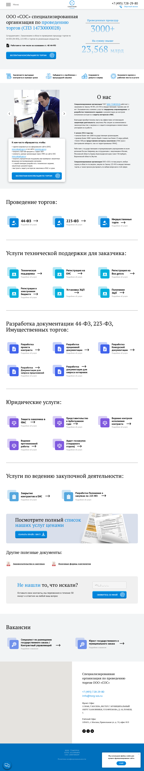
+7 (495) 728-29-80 (125, 3)
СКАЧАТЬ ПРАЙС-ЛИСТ (29, 534)
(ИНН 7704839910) (113, 104)
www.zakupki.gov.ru (19, 149)
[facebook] (84, 731)
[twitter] (88, 731)
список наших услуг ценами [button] (48, 522)
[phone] (109, 585)
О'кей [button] (121, 763)
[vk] (92, 731)
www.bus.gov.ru (40, 149)
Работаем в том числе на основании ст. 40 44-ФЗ (33, 45)
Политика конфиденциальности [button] (72, 759)
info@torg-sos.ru (92, 696)
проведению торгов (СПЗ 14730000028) (37, 25)
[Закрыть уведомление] (139, 754)
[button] (26, 222)
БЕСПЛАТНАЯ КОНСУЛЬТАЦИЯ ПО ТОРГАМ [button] (28, 55)
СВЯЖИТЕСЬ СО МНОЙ (107, 594)
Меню (16, 4)
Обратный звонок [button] (131, 6)
